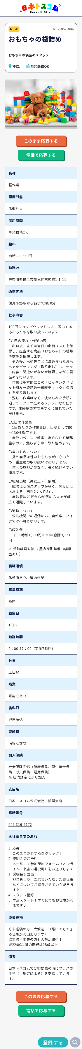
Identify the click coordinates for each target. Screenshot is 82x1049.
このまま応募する (41, 141)
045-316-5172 (20, 828)
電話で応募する (41, 157)
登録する (53, 1042)
